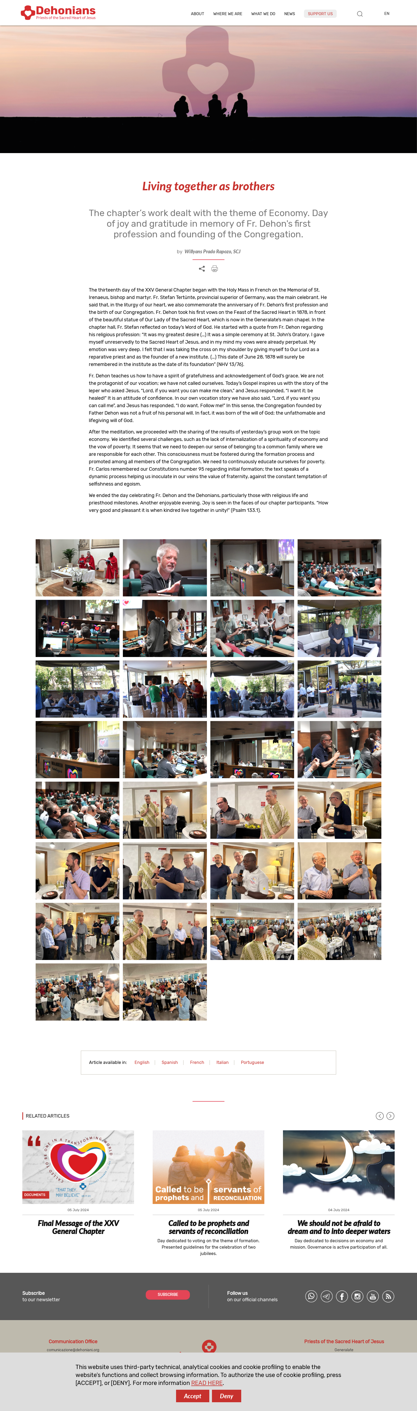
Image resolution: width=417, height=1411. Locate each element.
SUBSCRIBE (168, 1294)
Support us (320, 13)
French (197, 1062)
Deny (226, 1396)
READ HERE (207, 1383)
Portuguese (252, 1062)
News (289, 14)
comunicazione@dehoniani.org (73, 1350)
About (197, 14)
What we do (263, 14)
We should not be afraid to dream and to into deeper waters (339, 1227)
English (142, 1062)
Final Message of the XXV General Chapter (78, 1227)
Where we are (227, 14)
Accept (192, 1396)
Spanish (170, 1062)
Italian (222, 1062)
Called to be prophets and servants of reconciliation (208, 1227)
